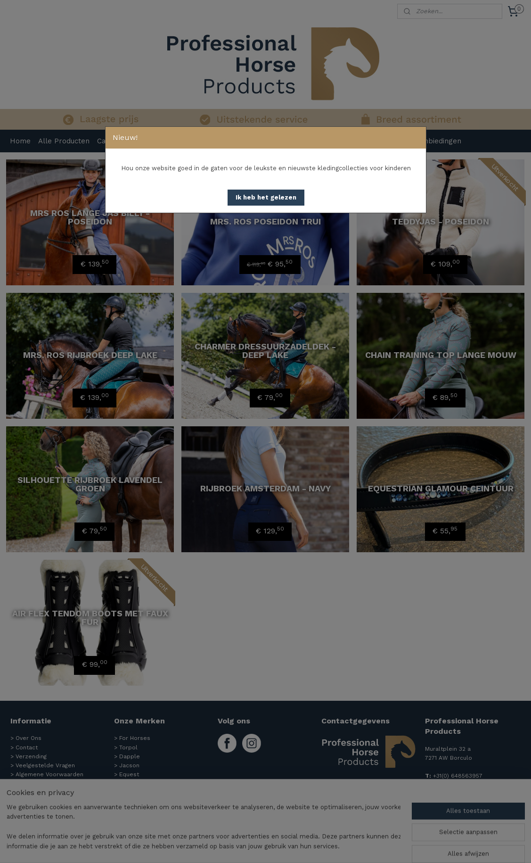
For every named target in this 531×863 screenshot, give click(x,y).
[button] (266, 198)
